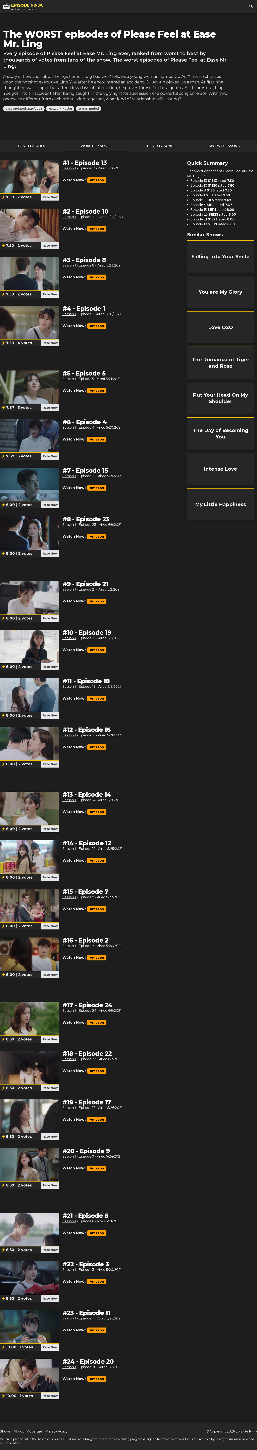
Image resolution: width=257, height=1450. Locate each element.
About (19, 1431)
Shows (5, 1431)
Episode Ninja (246, 1431)
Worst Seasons (224, 146)
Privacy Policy (56, 1431)
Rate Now (50, 197)
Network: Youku (60, 108)
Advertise (34, 1431)
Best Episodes (31, 146)
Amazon (97, 180)
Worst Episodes (96, 146)
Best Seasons (160, 146)
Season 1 (69, 168)
